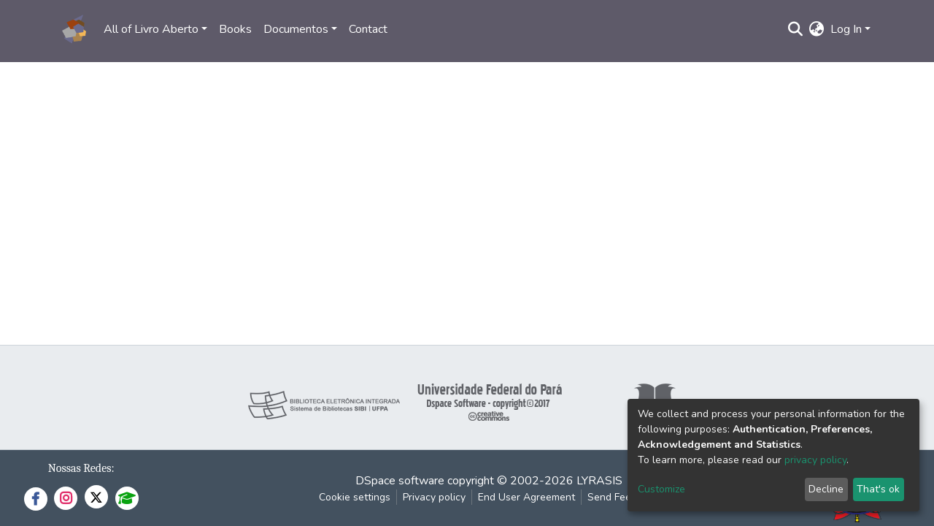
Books (235, 29)
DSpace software (399, 481)
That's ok (878, 489)
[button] (817, 29)
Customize (661, 489)
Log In (846, 29)
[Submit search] (796, 29)
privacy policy (815, 460)
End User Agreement (526, 497)
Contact (368, 29)
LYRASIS (599, 481)
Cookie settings (354, 497)
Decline (826, 489)
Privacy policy (434, 497)
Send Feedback (623, 497)
